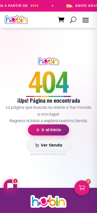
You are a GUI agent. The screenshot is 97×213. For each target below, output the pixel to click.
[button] (81, 187)
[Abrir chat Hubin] (10, 186)
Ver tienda (48, 145)
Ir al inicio (48, 130)
